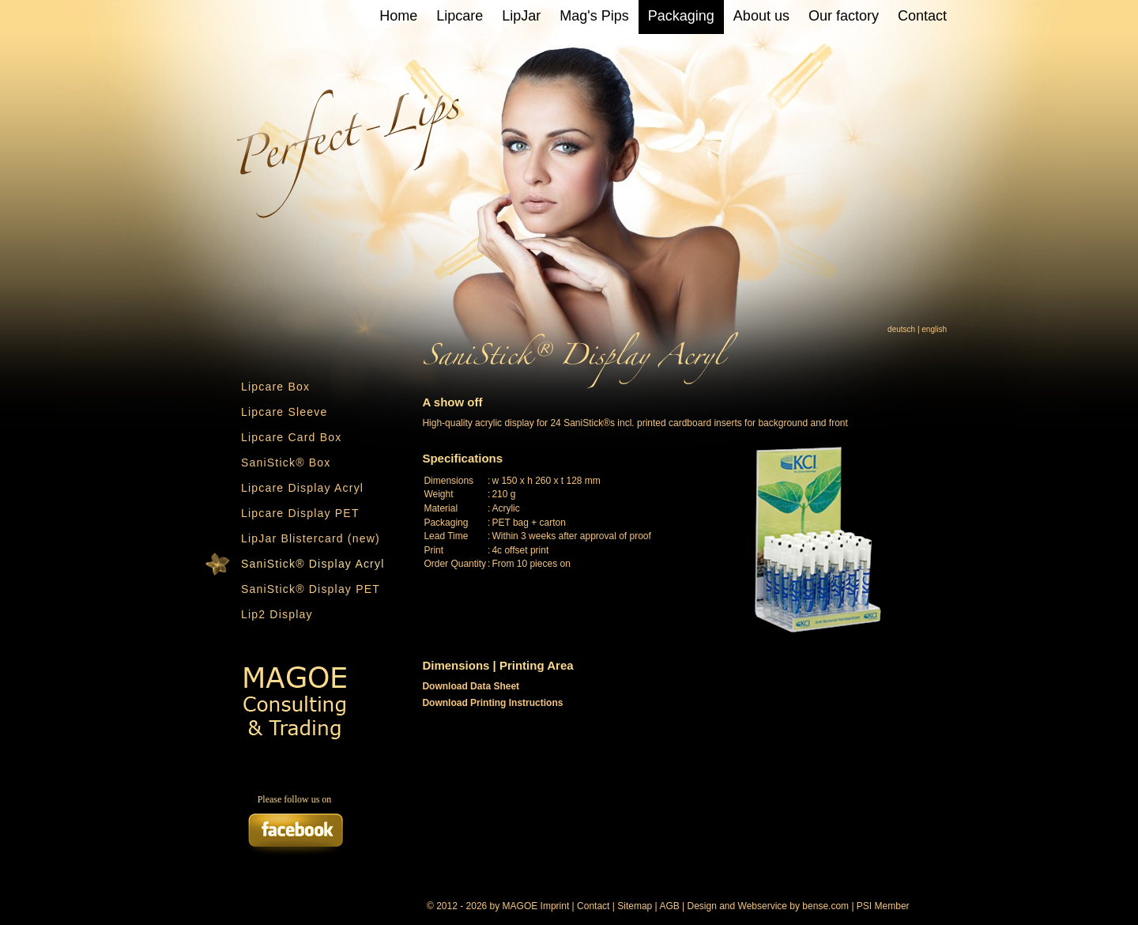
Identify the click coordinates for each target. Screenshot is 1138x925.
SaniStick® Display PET (310, 589)
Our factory (843, 16)
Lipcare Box (275, 386)
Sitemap (634, 906)
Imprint (555, 906)
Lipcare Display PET (300, 513)
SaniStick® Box (286, 462)
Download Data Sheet (470, 686)
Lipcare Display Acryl (302, 487)
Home (398, 16)
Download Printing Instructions (492, 702)
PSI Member (883, 906)
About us (761, 16)
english (934, 329)
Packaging (681, 16)
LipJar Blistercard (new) (310, 538)
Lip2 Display (277, 614)
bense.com (825, 906)
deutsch (901, 329)
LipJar (521, 16)
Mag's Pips (594, 16)
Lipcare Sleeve (284, 412)
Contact (922, 16)
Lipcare (459, 16)
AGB (669, 906)
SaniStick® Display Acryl (313, 563)
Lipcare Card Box (291, 437)
